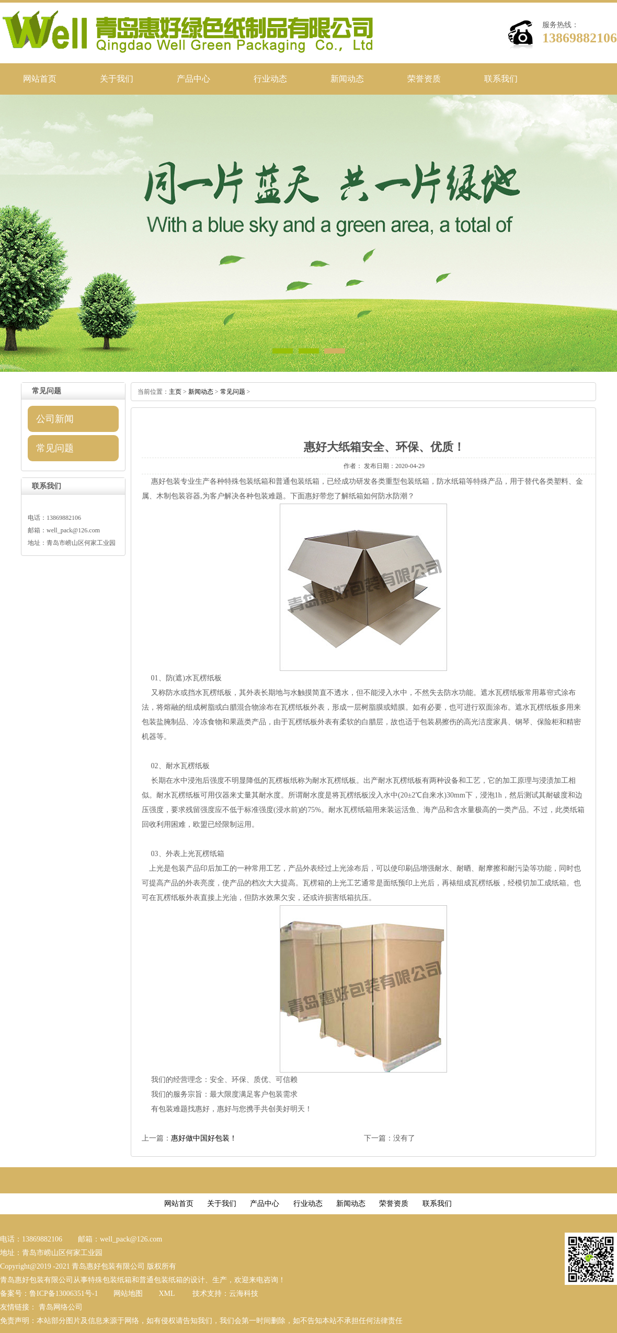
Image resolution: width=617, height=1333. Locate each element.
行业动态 (270, 78)
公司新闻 (55, 419)
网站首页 (39, 78)
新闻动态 (347, 78)
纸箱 (356, 496)
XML (166, 1293)
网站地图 (128, 1293)
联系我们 (501, 78)
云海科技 (243, 1293)
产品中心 (193, 78)
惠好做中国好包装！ (204, 1138)
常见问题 (55, 448)
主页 (175, 391)
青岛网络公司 (61, 1307)
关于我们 (116, 78)
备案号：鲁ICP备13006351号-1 (49, 1293)
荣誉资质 (424, 78)
